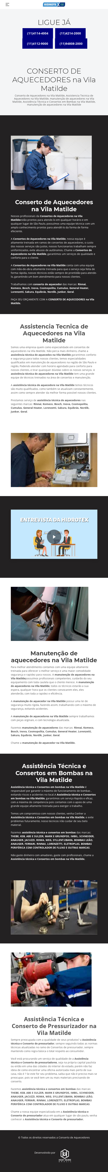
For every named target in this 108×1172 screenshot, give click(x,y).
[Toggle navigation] (7, 4)
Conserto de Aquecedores (74, 1137)
